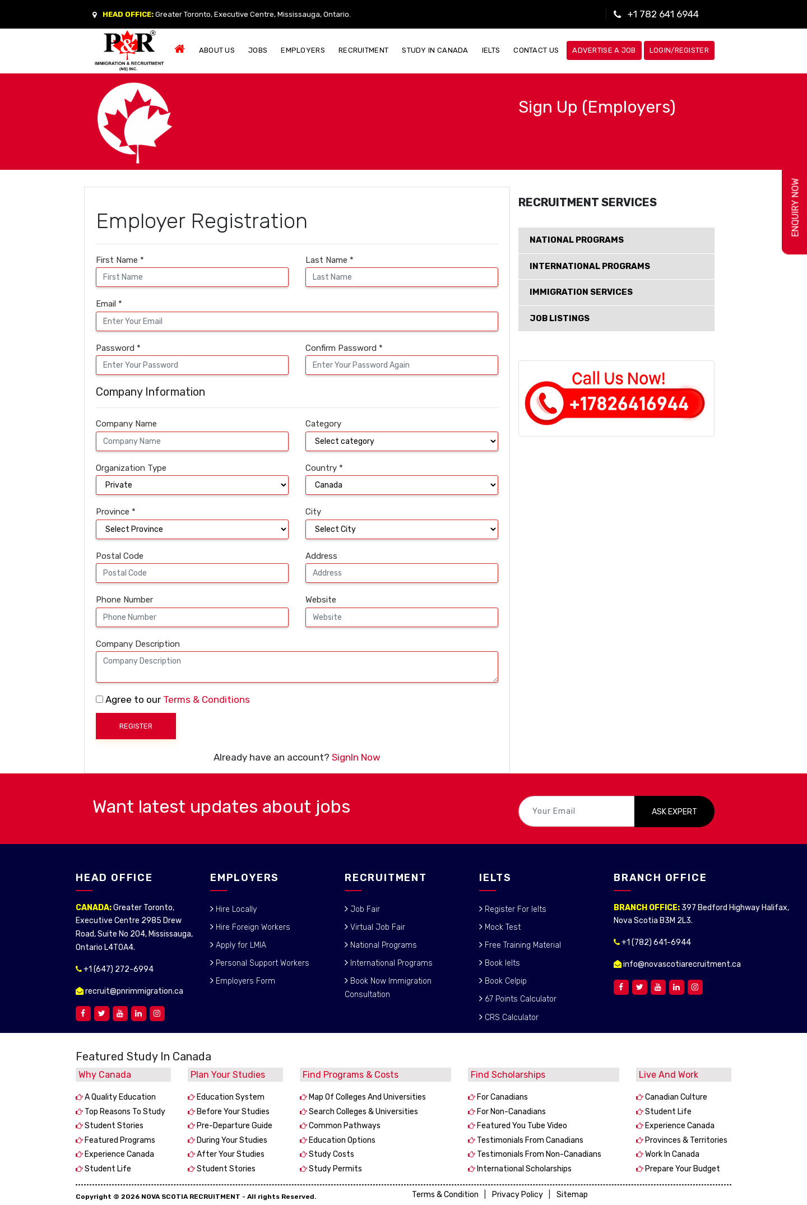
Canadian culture (675, 1097)
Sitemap (572, 1194)
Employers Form (244, 981)
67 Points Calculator (519, 999)
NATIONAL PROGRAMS (577, 240)
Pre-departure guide (233, 1125)
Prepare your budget (681, 1169)
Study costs (330, 1154)
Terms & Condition (445, 1194)
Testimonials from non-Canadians (538, 1154)
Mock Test (502, 927)
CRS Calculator (511, 1017)
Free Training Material (522, 945)
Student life (107, 1169)
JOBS (257, 50)
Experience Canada (118, 1154)
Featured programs (119, 1140)
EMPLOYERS (303, 50)
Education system (230, 1097)
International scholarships (523, 1169)
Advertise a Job (604, 50)
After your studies (230, 1154)
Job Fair (364, 909)
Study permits (334, 1169)
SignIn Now (356, 757)
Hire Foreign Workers (252, 927)
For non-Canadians (510, 1111)
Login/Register (679, 50)
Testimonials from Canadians (529, 1140)
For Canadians (501, 1097)
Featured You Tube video (521, 1125)
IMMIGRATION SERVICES (581, 292)
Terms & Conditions (206, 699)
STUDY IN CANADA (435, 50)
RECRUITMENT (363, 50)
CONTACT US (536, 50)
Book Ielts (501, 963)
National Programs (382, 945)
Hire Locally (235, 909)
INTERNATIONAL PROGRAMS (590, 266)
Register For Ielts (514, 909)
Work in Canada (671, 1154)
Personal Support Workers (261, 963)
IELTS (491, 50)
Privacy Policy (517, 1194)
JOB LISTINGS (560, 318)
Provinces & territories (685, 1140)
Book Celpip (505, 981)
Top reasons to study (124, 1111)
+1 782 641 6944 (663, 14)
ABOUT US (217, 50)
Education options (341, 1140)
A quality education (119, 1097)
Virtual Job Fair (376, 927)
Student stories (113, 1125)
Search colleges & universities (362, 1111)
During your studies (231, 1140)
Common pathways (344, 1125)
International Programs (390, 963)
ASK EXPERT (674, 812)
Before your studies (232, 1111)
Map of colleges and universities (366, 1097)
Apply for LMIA (240, 945)
